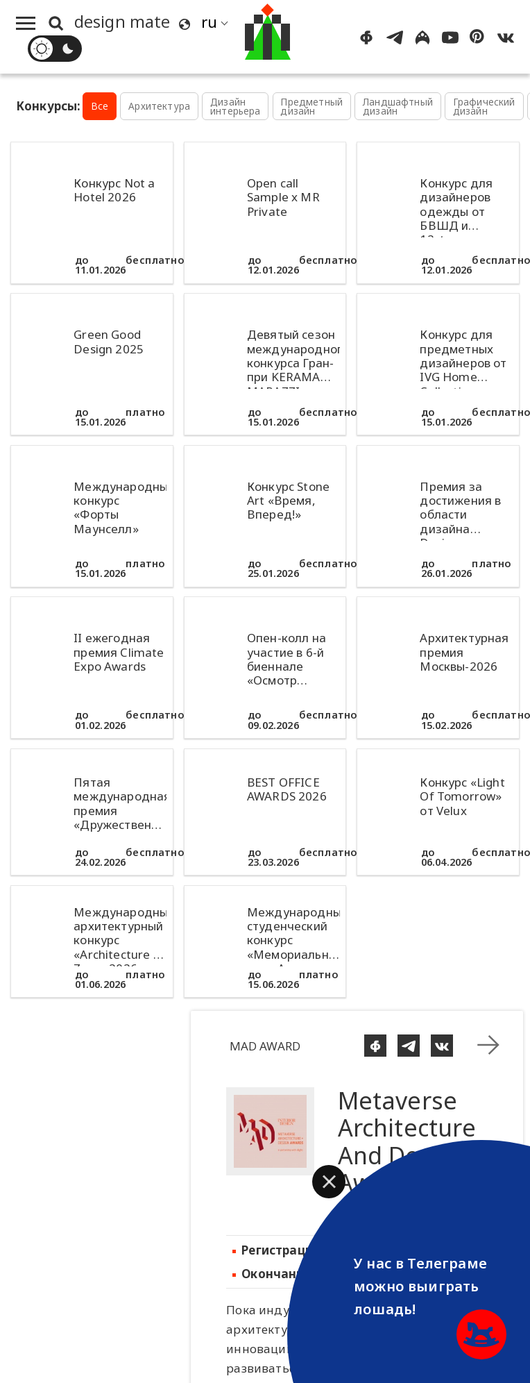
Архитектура (159, 105)
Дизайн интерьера (235, 106)
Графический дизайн (484, 106)
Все (100, 105)
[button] (328, 1181)
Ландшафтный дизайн (398, 106)
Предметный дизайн (311, 106)
